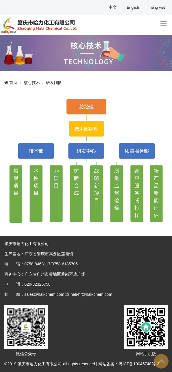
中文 (113, 7)
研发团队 (54, 82)
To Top (161, 361)
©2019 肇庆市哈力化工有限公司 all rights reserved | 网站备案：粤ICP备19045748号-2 (81, 364)
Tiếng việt (157, 7)
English (133, 7)
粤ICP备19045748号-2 (133, 294)
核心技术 (32, 82)
